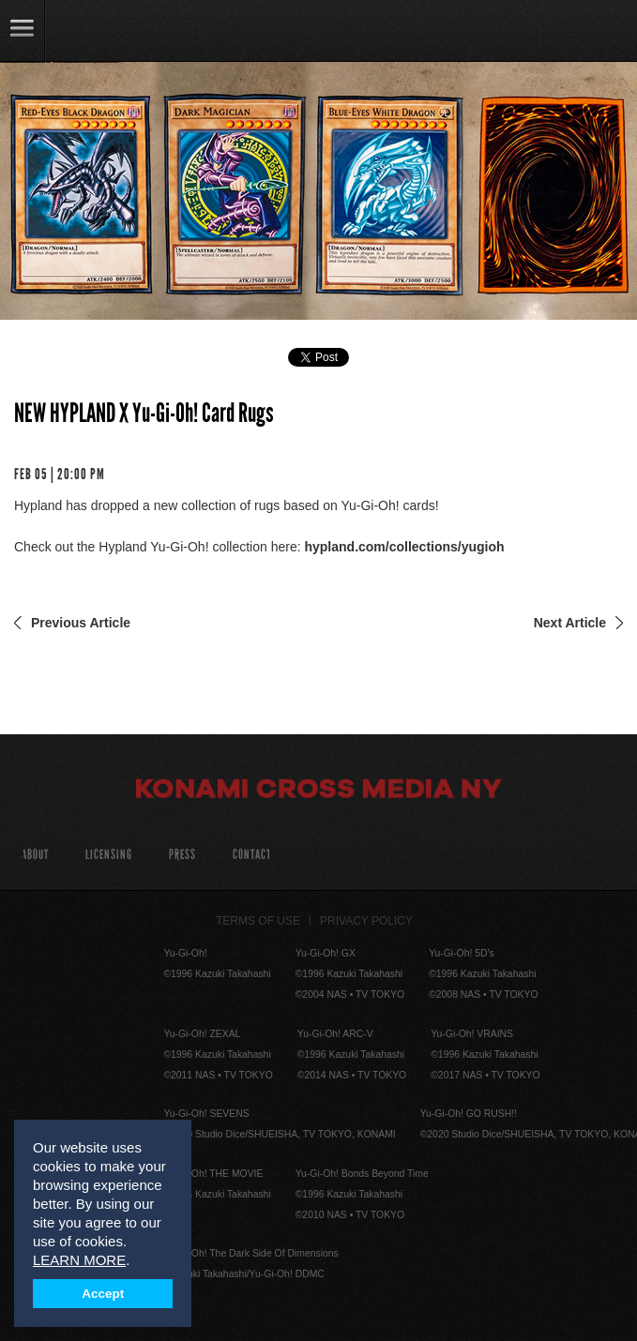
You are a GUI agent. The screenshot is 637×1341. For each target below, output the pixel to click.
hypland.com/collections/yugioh (404, 546)
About (35, 855)
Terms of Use (258, 920)
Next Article (570, 622)
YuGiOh (112, 32)
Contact (252, 855)
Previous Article (80, 622)
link (22, 30)
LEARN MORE (79, 1260)
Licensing (108, 855)
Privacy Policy (366, 920)
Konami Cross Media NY (319, 791)
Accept (103, 1294)
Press (182, 855)
